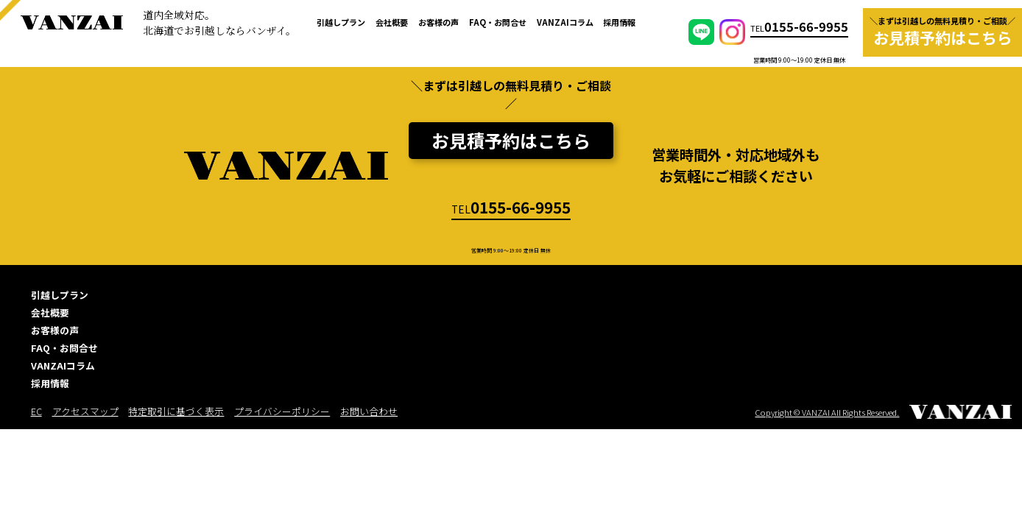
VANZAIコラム (565, 22)
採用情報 (619, 22)
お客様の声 (438, 22)
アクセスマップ (85, 411)
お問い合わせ (369, 411)
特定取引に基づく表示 (176, 411)
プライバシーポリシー (282, 411)
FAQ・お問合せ (497, 22)
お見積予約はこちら (511, 140)
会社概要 (392, 22)
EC (36, 411)
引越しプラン (341, 22)
